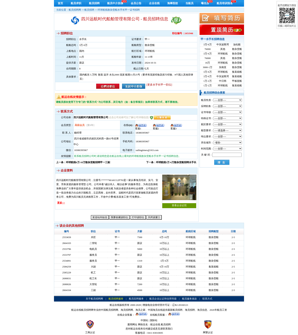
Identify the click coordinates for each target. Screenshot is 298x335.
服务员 (93, 254)
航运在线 (155, 324)
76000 (207, 49)
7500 (139, 237)
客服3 (176, 127)
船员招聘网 (75, 9)
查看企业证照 (179, 191)
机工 (93, 272)
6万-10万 (164, 237)
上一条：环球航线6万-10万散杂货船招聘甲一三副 (83, 162)
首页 (60, 3)
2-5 (233, 237)
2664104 (66, 290)
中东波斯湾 (222, 44)
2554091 (66, 260)
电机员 (93, 249)
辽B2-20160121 (180, 305)
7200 (139, 284)
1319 (139, 260)
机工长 (93, 278)
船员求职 (76, 3)
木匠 (93, 237)
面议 (139, 243)
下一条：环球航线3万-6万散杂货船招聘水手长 (171, 162)
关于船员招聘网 (94, 298)
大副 (93, 266)
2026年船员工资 (218, 309)
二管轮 (93, 243)
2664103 (66, 243)
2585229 (66, 272)
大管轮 (93, 284)
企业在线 (154, 3)
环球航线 (223, 53)
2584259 (66, 266)
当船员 (189, 3)
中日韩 (222, 80)
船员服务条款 (189, 298)
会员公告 (136, 3)
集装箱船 (237, 71)
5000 (139, 249)
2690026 (66, 284)
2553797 (66, 254)
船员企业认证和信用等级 (163, 298)
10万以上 (164, 243)
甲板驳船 (237, 80)
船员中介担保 (115, 3)
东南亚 (222, 67)
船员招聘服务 (116, 298)
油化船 (237, 44)
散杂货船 (237, 49)
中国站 (144, 320)
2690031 (66, 278)
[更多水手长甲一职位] (159, 84)
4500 (139, 290)
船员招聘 (94, 3)
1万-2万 (207, 80)
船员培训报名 (225, 3)
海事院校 (172, 3)
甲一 (117, 237)
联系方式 (207, 298)
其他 (222, 49)
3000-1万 (207, 67)
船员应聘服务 (136, 298)
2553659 (66, 237)
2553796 (66, 249)
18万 (207, 62)
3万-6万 (207, 44)
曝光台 (205, 3)
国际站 (153, 320)
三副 (93, 290)
